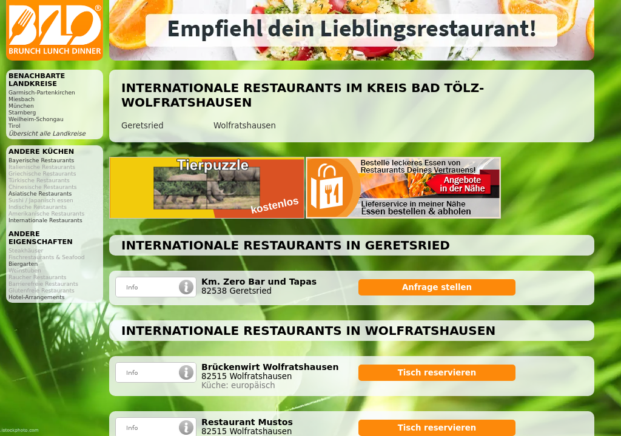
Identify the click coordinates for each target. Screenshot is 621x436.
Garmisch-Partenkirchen (41, 92)
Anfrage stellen (437, 287)
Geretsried (142, 125)
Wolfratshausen (244, 125)
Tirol (14, 125)
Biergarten (23, 263)
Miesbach (21, 99)
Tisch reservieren (437, 372)
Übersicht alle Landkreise (47, 133)
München (21, 105)
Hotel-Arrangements (36, 297)
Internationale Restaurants (45, 220)
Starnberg (22, 112)
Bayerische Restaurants (41, 160)
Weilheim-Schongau (36, 119)
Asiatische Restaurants (40, 193)
